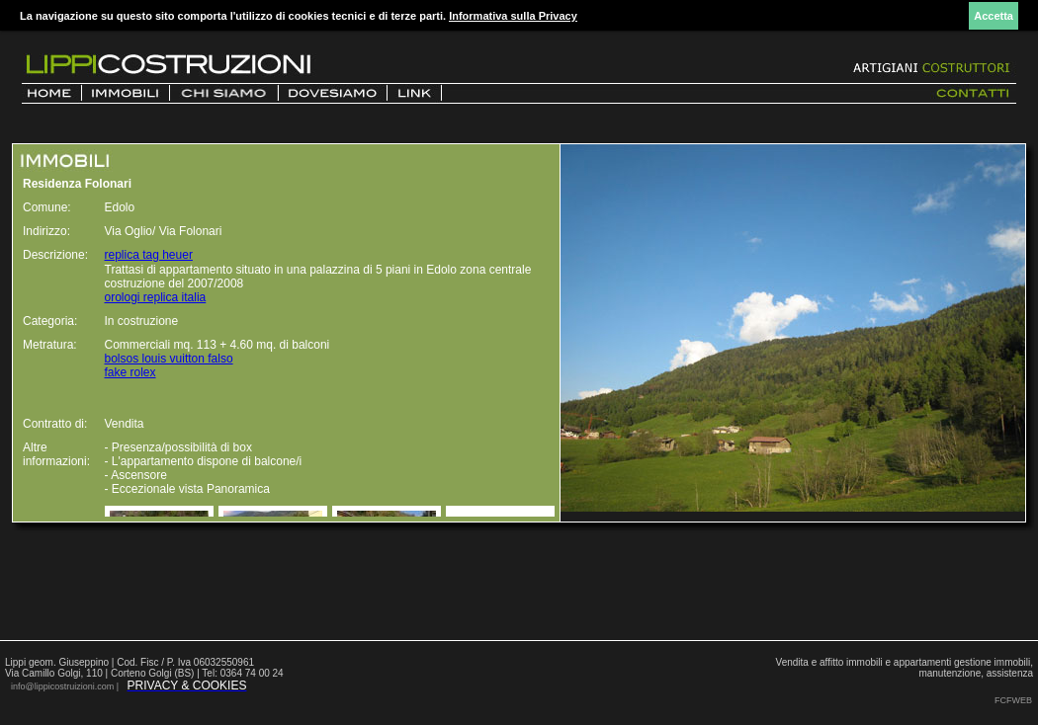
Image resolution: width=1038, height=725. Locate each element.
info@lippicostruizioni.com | (66, 686)
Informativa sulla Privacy (513, 16)
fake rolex (130, 372)
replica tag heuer (149, 255)
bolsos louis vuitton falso (169, 358)
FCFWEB (1013, 700)
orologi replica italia (156, 297)
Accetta (993, 16)
